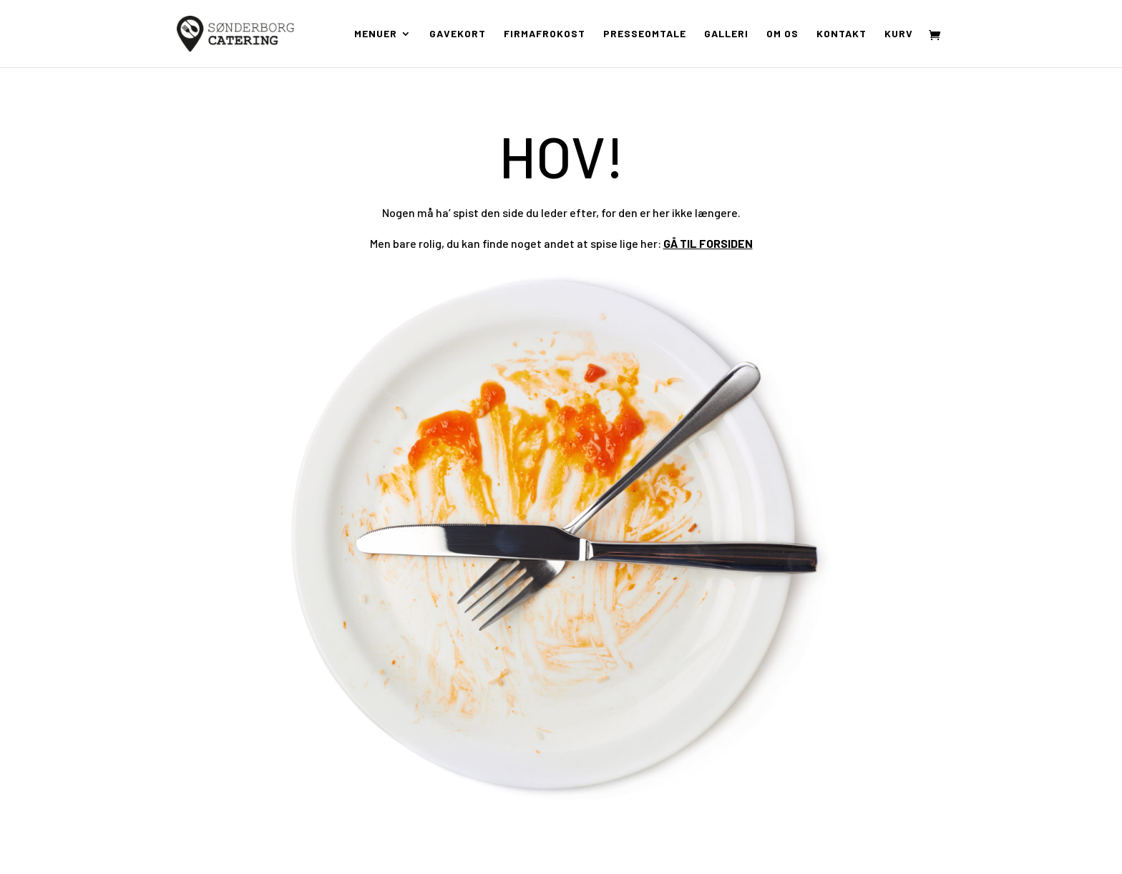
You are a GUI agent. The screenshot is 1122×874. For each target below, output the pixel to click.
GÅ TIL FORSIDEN (708, 243)
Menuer (375, 34)
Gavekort (457, 34)
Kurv (898, 34)
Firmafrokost (544, 34)
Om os (782, 34)
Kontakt (841, 34)
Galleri (726, 34)
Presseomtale (644, 34)
